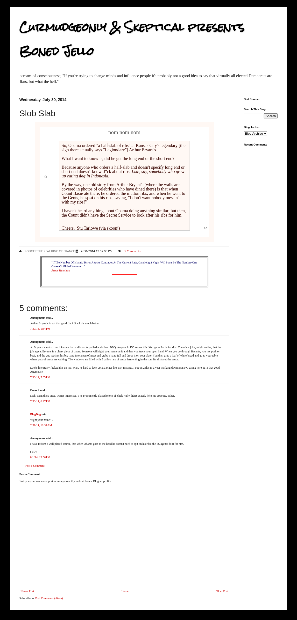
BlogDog (35, 414)
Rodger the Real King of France (49, 251)
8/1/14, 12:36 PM (40, 457)
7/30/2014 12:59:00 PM (97, 251)
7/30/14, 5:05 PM (40, 377)
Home (124, 591)
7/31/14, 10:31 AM (41, 425)
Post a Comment (34, 465)
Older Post (222, 591)
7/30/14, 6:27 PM (40, 401)
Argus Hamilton (60, 270)
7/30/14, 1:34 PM (40, 328)
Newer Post (27, 591)
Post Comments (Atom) (49, 598)
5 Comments (132, 251)
